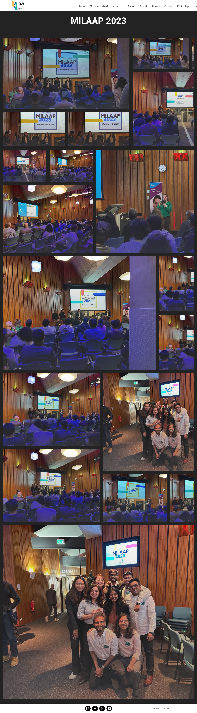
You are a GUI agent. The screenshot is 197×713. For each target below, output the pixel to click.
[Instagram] (88, 708)
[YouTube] (109, 708)
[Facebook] (95, 708)
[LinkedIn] (102, 708)
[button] (132, 5)
